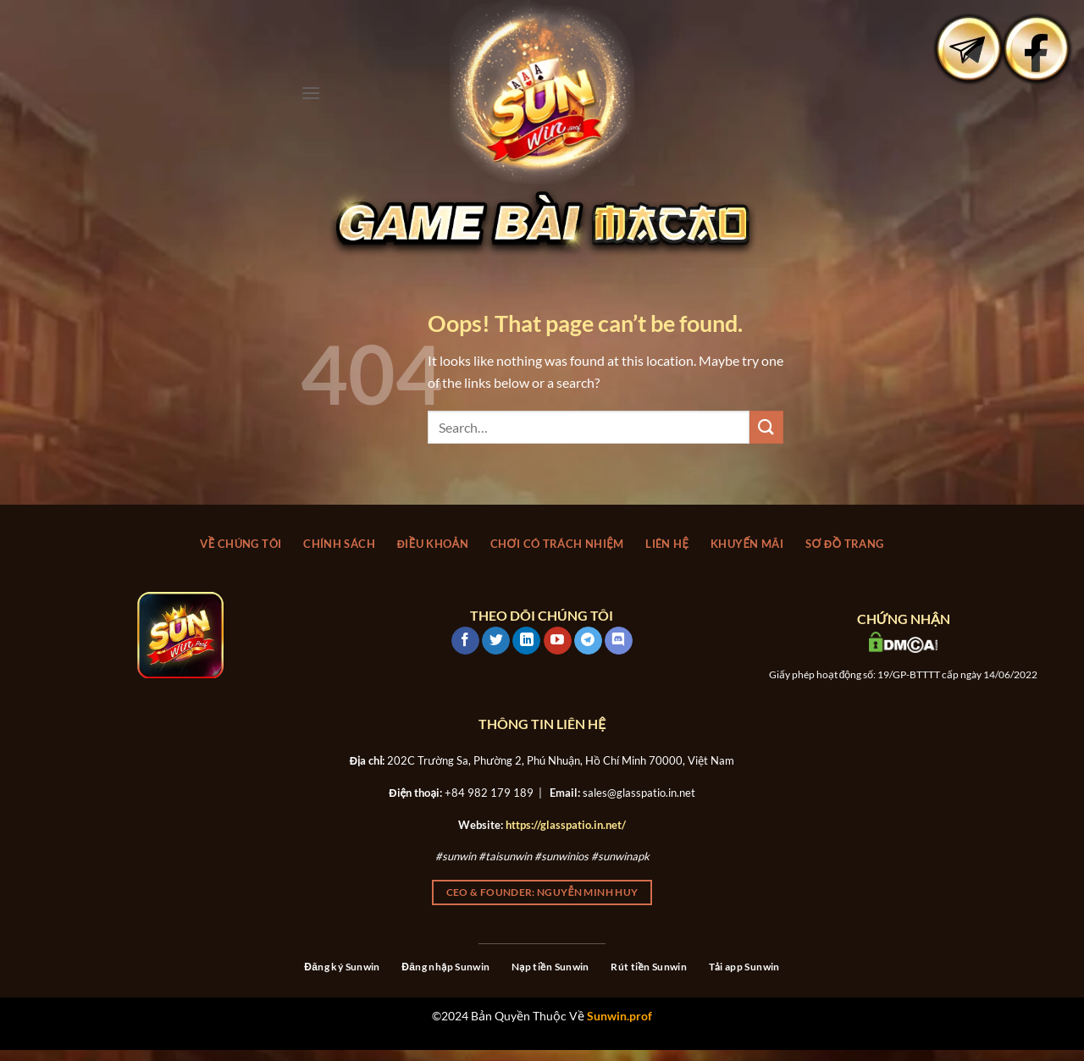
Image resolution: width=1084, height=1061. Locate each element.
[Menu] (311, 92)
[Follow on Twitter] (496, 641)
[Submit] (766, 427)
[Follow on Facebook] (465, 641)
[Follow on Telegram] (588, 641)
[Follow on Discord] (619, 641)
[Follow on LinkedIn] (526, 641)
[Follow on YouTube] (558, 641)
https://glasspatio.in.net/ (566, 825)
